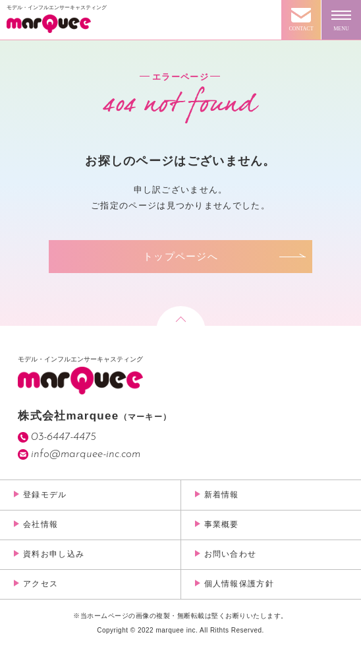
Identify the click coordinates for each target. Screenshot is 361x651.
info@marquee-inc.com (85, 454)
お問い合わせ (230, 554)
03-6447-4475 (63, 437)
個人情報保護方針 (239, 583)
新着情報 (221, 494)
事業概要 (221, 524)
